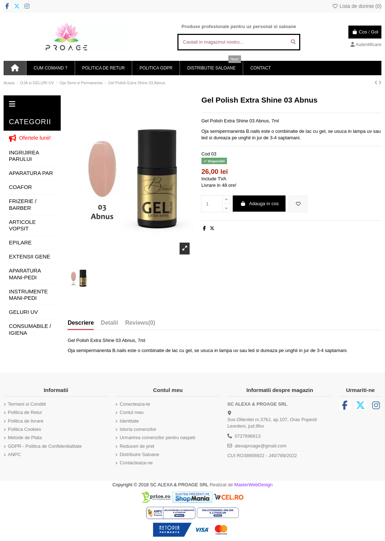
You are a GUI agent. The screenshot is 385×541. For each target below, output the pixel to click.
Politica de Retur (25, 412)
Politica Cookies (24, 429)
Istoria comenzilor (138, 429)
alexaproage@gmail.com (260, 445)
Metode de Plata (25, 437)
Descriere (81, 323)
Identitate (129, 421)
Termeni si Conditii (27, 404)
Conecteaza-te (135, 404)
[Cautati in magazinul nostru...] (293, 42)
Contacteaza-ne (136, 462)
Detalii (109, 323)
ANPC (14, 454)
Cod (205, 154)
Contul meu (131, 412)
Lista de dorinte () (356, 6)
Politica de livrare (25, 421)
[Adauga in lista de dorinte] (298, 204)
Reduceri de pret (137, 446)
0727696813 (247, 436)
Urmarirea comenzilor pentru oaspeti (157, 437)
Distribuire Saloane (139, 454)
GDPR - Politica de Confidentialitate (45, 446)
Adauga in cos (259, 203)
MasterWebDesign (253, 484)
